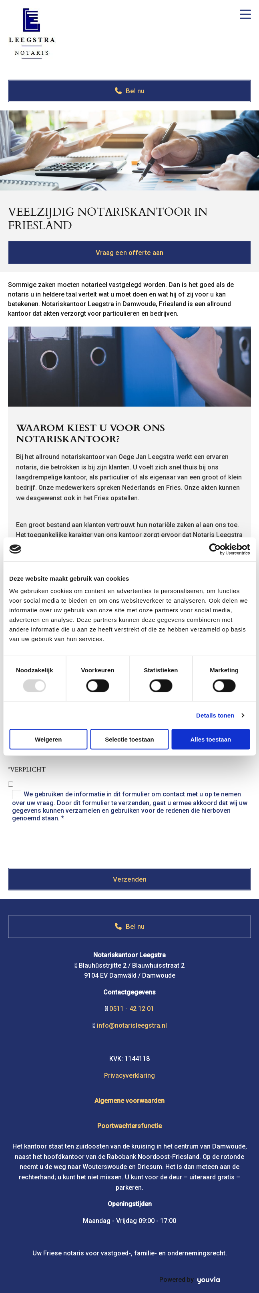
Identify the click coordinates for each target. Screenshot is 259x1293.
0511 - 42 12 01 (131, 1008)
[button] (129, 90)
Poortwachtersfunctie (129, 1126)
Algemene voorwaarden (129, 1101)
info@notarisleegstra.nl (132, 1025)
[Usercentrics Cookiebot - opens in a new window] (215, 549)
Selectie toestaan (129, 739)
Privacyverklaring (129, 1075)
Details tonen (215, 715)
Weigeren (48, 739)
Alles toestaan (210, 739)
